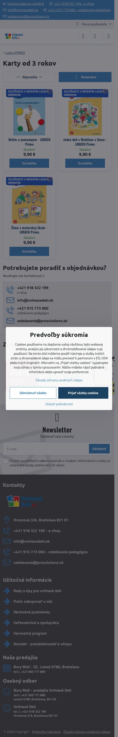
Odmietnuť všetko (33, 392)
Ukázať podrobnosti (59, 404)
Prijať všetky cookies (83, 392)
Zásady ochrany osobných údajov (59, 380)
